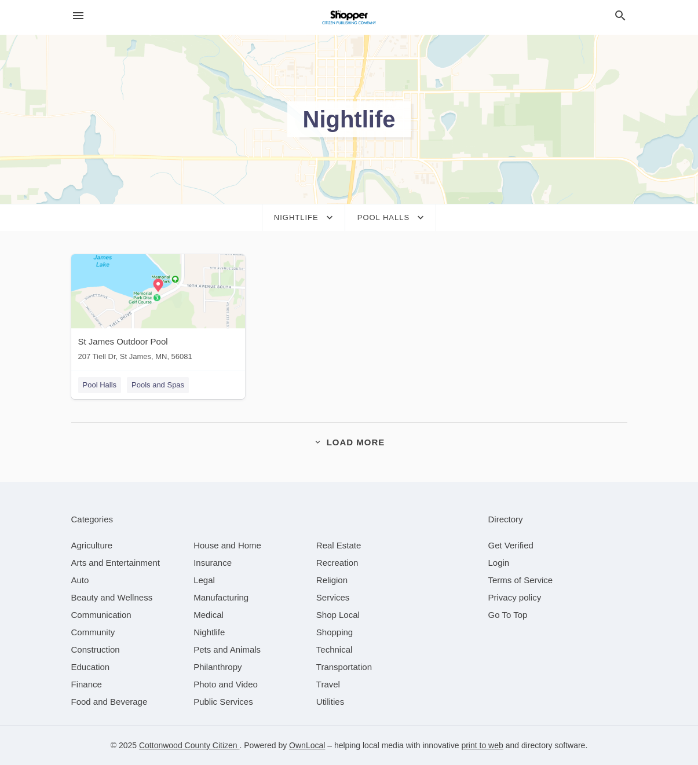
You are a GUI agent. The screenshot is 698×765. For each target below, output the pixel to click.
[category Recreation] (337, 563)
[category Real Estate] (338, 545)
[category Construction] (95, 649)
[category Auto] (80, 580)
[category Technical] (334, 649)
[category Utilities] (330, 702)
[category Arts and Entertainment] (115, 563)
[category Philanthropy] (217, 667)
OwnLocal (307, 745)
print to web (482, 745)
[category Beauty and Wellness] (112, 597)
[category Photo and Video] (225, 684)
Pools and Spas (157, 384)
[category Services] (333, 597)
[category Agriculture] (92, 545)
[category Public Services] (223, 702)
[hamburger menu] (78, 16)
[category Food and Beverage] (109, 702)
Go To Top (508, 615)
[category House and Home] (227, 545)
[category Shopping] (334, 632)
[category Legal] (204, 580)
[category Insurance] (212, 563)
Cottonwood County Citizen (189, 745)
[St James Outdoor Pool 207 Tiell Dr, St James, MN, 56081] (158, 310)
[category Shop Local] (338, 615)
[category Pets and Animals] (227, 649)
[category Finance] (86, 684)
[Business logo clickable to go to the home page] (349, 17)
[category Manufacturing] (220, 597)
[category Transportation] (344, 667)
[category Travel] (328, 684)
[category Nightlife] (209, 632)
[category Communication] (101, 615)
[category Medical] (208, 615)
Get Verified (510, 545)
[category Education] (90, 667)
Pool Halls (100, 384)
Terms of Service (520, 580)
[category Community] (93, 632)
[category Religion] (332, 580)
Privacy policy (515, 597)
